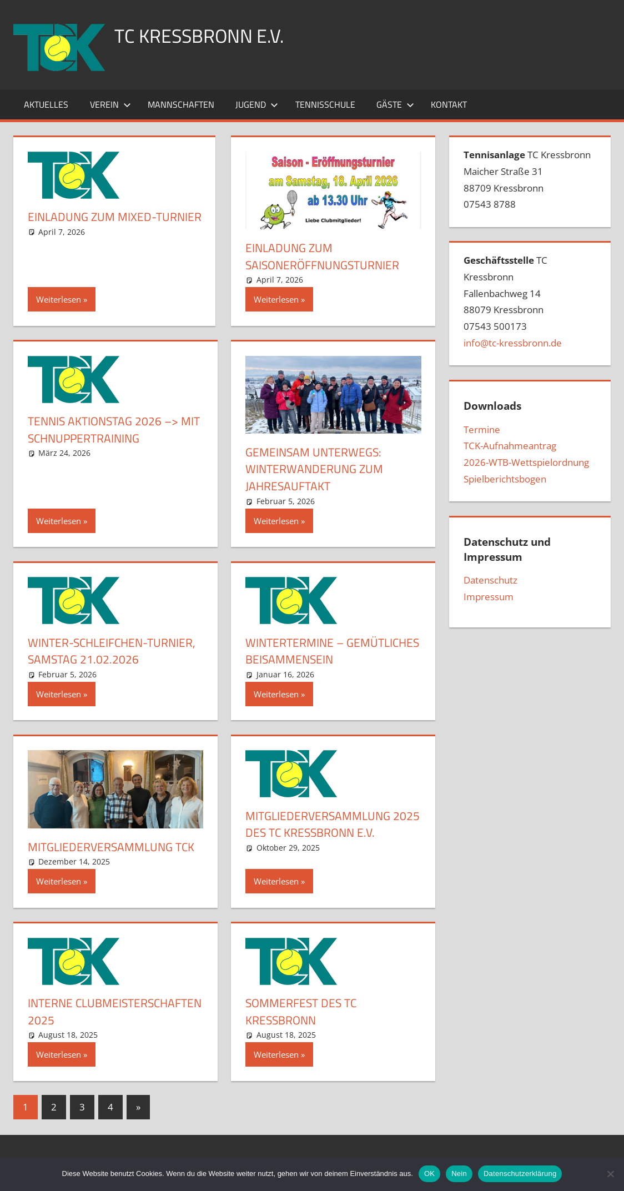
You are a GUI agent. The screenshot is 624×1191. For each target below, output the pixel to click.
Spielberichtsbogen (505, 479)
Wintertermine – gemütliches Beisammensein (330, 651)
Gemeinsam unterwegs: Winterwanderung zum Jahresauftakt (316, 469)
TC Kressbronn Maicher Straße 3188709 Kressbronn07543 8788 (527, 179)
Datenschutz (490, 580)
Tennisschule (325, 104)
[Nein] (610, 1173)
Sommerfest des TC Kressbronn (303, 1011)
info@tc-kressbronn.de (513, 342)
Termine (482, 429)
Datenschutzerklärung (520, 1173)
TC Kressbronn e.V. (204, 35)
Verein (110, 104)
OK (429, 1173)
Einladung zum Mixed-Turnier (94, 225)
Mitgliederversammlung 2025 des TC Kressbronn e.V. (328, 824)
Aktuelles (46, 104)
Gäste (395, 104)
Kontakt (449, 104)
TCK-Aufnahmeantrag (510, 445)
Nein (459, 1173)
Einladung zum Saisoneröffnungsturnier (326, 256)
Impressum (489, 596)
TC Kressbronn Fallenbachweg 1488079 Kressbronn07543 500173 (513, 301)
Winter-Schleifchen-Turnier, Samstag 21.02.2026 (111, 651)
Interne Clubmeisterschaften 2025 (109, 1011)
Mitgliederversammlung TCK (115, 846)
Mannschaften (181, 104)
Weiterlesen (58, 299)
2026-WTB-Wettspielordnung (526, 462)
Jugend (256, 104)
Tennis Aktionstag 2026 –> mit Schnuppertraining (106, 429)
